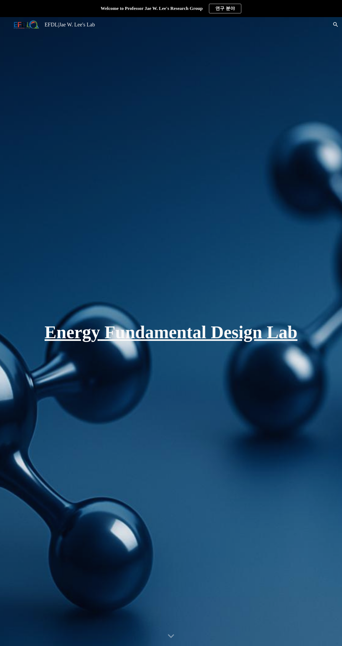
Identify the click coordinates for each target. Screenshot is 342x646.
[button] (335, 24)
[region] (171, 8)
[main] (171, 331)
